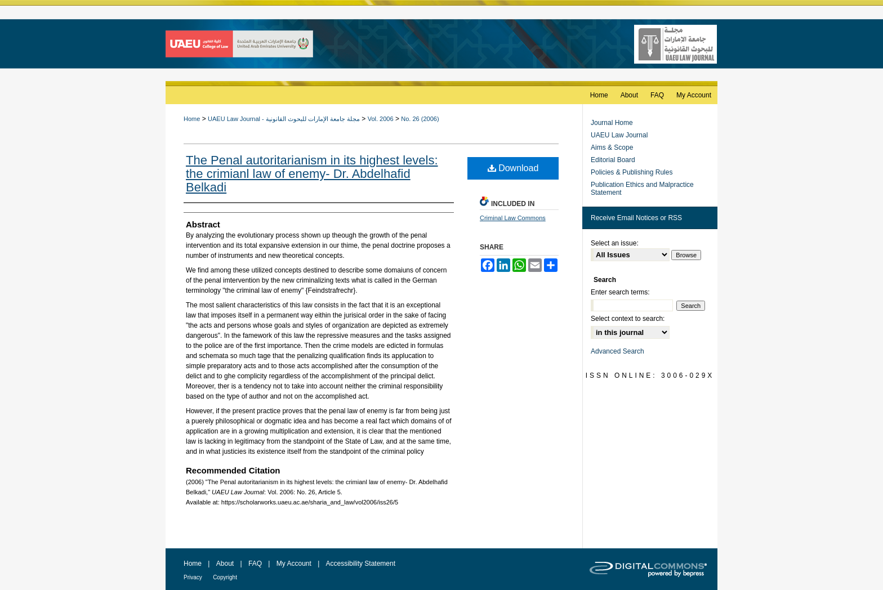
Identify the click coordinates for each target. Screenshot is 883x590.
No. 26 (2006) (420, 118)
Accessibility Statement (360, 563)
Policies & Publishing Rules (631, 172)
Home (192, 118)
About (225, 563)
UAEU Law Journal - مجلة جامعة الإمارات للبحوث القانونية (284, 118)
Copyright (225, 577)
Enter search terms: (620, 292)
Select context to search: (628, 319)
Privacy (193, 577)
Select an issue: (615, 243)
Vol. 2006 (381, 118)
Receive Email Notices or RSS (636, 218)
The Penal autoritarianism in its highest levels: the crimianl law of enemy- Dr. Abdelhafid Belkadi (312, 173)
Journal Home (612, 123)
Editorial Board (613, 160)
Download (513, 168)
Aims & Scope (612, 147)
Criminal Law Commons (513, 217)
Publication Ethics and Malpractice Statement (642, 188)
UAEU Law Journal (619, 135)
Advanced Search (617, 351)
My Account (294, 563)
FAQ (255, 563)
